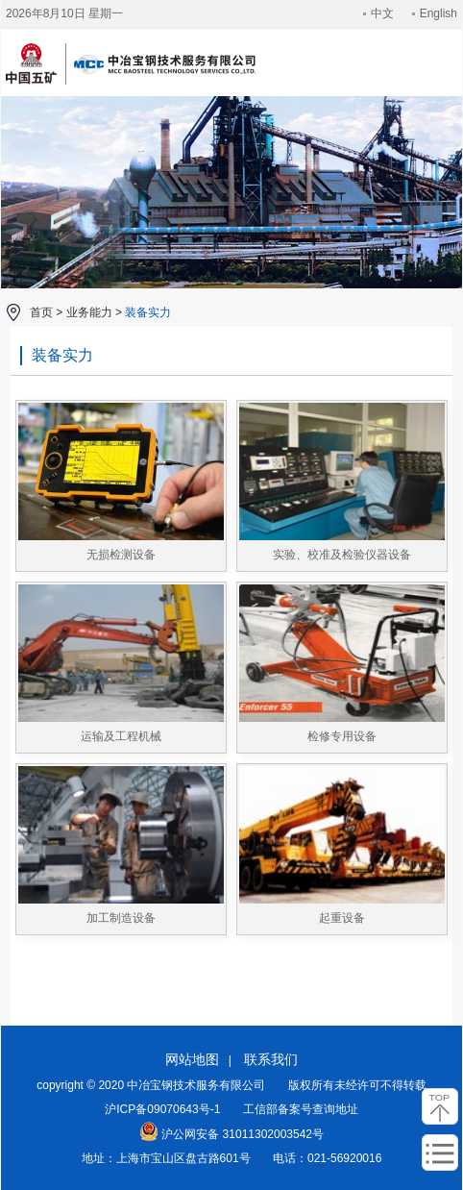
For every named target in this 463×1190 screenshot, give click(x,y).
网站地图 (192, 1059)
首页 (41, 312)
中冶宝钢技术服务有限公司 (131, 81)
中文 (378, 13)
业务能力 (89, 312)
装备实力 (148, 312)
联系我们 (271, 1059)
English (434, 13)
